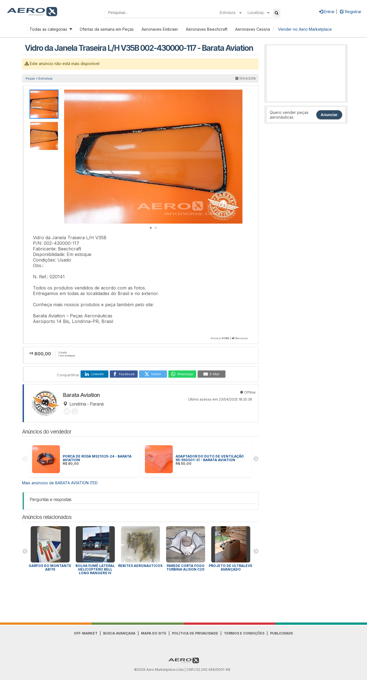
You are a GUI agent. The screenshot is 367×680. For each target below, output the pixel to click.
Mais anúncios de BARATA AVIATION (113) (60, 482)
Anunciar (329, 114)
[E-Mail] (211, 374)
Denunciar (241, 338)
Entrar (327, 11)
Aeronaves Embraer (160, 29)
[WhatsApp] (182, 374)
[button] (237, 94)
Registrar (350, 11)
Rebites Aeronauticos (140, 566)
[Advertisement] (306, 73)
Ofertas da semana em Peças (107, 29)
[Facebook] (124, 374)
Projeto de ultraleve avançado (230, 567)
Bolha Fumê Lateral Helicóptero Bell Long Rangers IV (95, 569)
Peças (30, 78)
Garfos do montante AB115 (50, 567)
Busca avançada (119, 633)
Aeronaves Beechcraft (206, 29)
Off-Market (86, 633)
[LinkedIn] (94, 374)
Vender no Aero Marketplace (305, 29)
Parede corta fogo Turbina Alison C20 (185, 567)
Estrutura (45, 78)
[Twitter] (153, 374)
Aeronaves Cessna (252, 29)
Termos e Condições (244, 633)
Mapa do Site (153, 633)
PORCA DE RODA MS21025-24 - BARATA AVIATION (97, 458)
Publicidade (281, 633)
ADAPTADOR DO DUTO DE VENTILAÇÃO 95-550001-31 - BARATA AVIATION (210, 458)
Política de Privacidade (195, 633)
